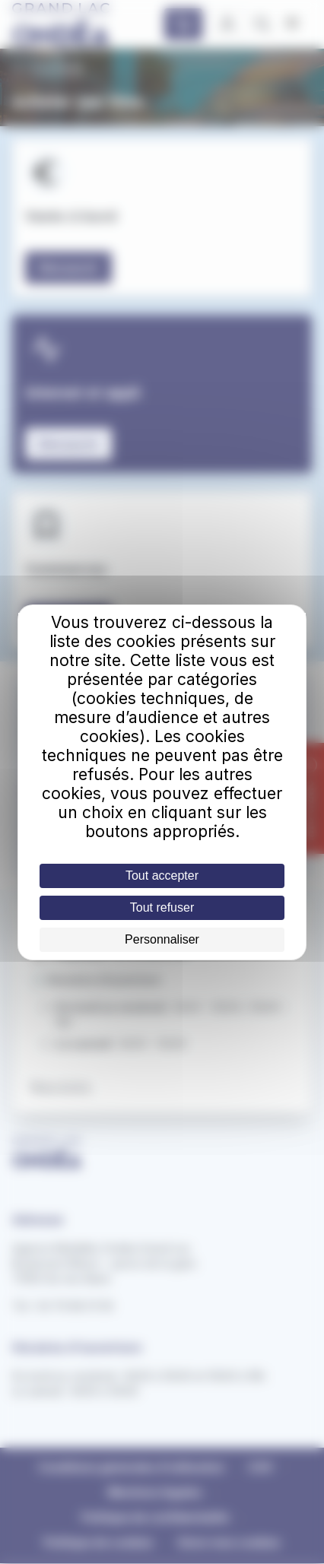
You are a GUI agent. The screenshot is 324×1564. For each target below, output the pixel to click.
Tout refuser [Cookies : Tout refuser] (162, 907)
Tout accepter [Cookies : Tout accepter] (162, 875)
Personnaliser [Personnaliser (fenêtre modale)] (162, 939)
